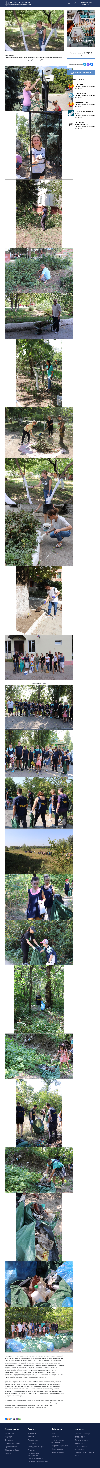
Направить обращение (81, 73)
